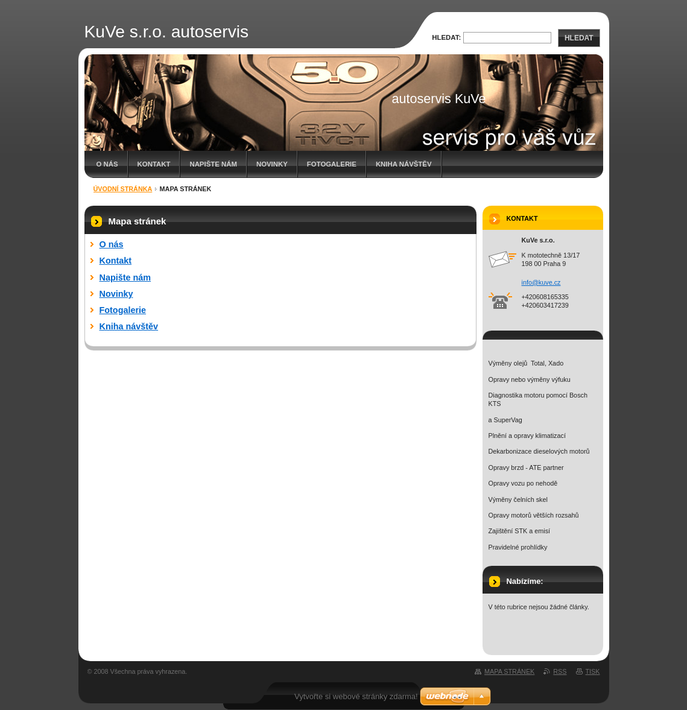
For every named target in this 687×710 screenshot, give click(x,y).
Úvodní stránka (123, 188)
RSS (559, 671)
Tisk (593, 671)
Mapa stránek (509, 671)
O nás (107, 164)
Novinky (272, 164)
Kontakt (154, 164)
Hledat (579, 38)
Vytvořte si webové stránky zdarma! (356, 696)
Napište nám (212, 164)
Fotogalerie (331, 164)
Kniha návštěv (404, 164)
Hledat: (446, 37)
